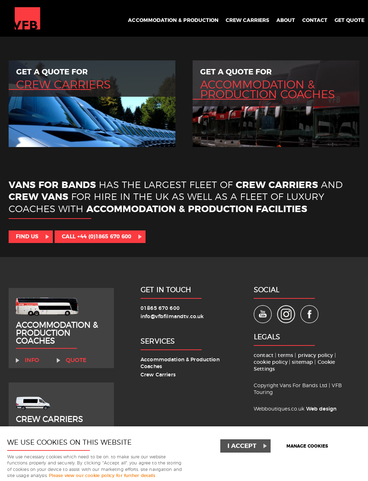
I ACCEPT (241, 446)
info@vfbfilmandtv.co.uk (172, 316)
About (276, 18)
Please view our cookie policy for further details (102, 476)
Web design (321, 409)
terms (285, 355)
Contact (308, 18)
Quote (76, 360)
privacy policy (316, 355)
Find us (27, 236)
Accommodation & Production (150, 18)
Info (32, 360)
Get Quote (347, 18)
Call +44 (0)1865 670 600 (96, 236)
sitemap (302, 362)
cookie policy (271, 362)
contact (263, 355)
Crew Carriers (234, 18)
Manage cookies (307, 446)
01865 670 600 (160, 308)
